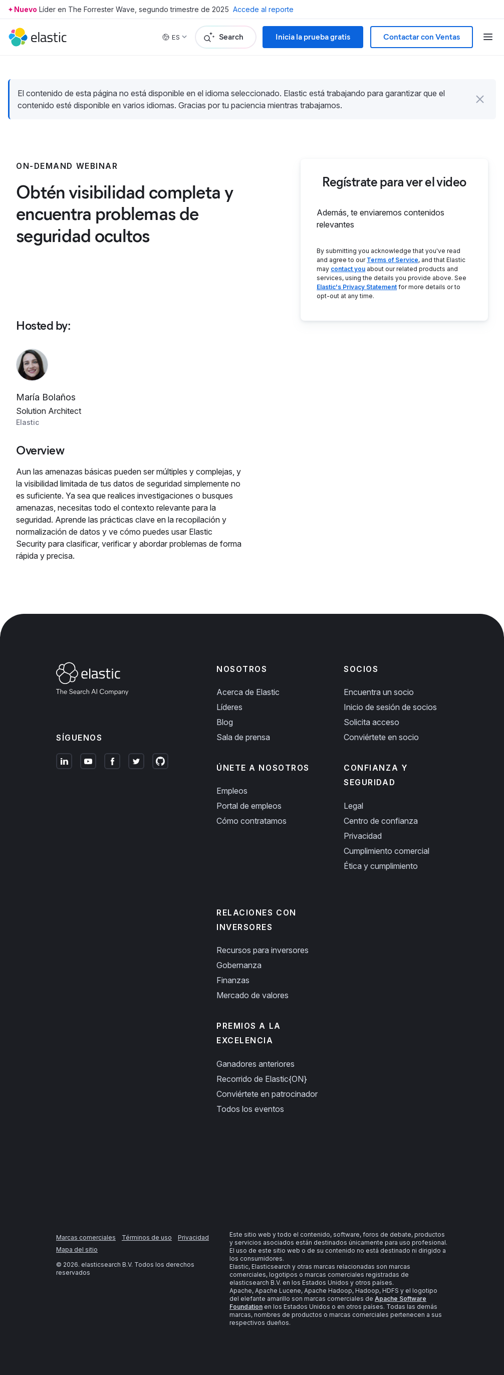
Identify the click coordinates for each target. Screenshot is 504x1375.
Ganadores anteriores (255, 1064)
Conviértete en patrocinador (267, 1094)
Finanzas (232, 980)
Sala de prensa (243, 737)
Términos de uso (147, 1237)
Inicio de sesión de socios (390, 707)
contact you (348, 269)
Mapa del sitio (77, 1249)
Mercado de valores (252, 995)
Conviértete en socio (381, 737)
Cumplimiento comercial (386, 851)
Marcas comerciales (86, 1237)
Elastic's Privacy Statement (357, 287)
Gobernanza (239, 965)
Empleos (231, 791)
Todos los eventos (250, 1109)
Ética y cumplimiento (381, 866)
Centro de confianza (381, 821)
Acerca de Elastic (248, 692)
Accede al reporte (263, 9)
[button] (480, 99)
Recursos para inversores (262, 950)
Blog (224, 722)
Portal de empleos (249, 806)
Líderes (229, 707)
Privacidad (363, 836)
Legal (353, 806)
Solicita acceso (371, 722)
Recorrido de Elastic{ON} (261, 1079)
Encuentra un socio (379, 692)
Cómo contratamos (251, 821)
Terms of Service (392, 260)
